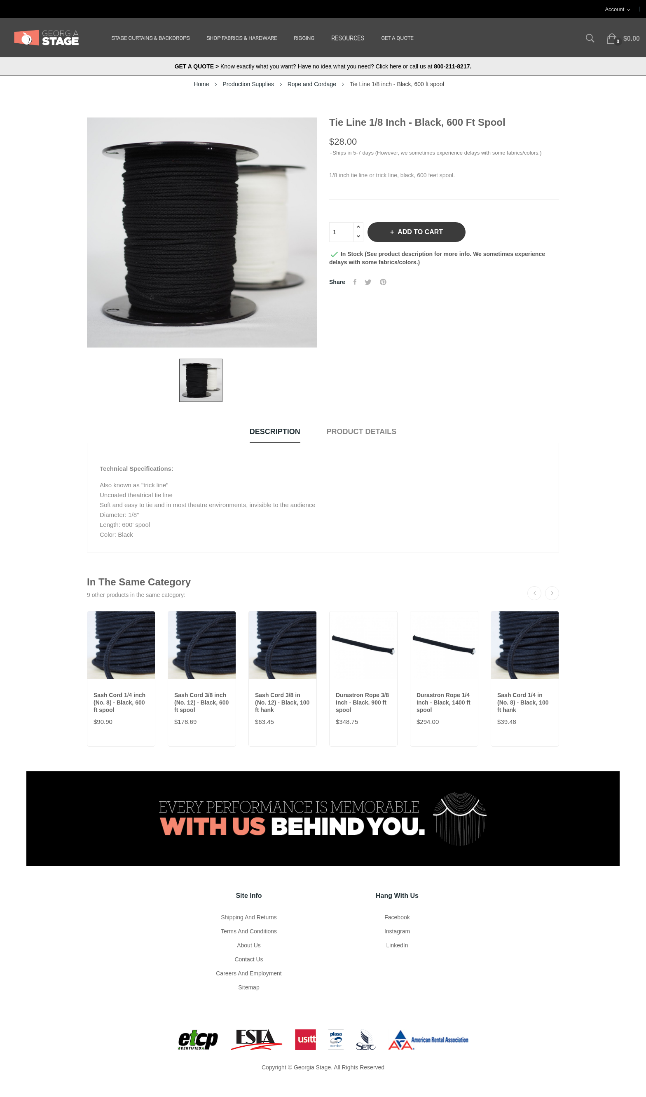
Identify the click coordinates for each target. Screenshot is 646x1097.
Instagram (397, 931)
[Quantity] (341, 232)
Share (354, 282)
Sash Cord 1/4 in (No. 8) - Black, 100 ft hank (523, 702)
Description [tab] (275, 432)
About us (249, 945)
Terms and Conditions (249, 931)
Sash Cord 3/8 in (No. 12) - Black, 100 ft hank (282, 702)
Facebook (397, 917)
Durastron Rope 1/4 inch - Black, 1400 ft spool (443, 702)
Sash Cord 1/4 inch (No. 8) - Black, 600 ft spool (119, 702)
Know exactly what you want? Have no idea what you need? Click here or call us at (323, 66)
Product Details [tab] (362, 432)
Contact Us (248, 959)
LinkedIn (397, 945)
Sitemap (248, 987)
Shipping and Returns (248, 917)
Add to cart (419, 231)
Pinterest (383, 282)
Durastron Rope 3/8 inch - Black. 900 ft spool (362, 702)
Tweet (368, 282)
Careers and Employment (249, 973)
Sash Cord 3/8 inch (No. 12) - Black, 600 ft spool (201, 702)
